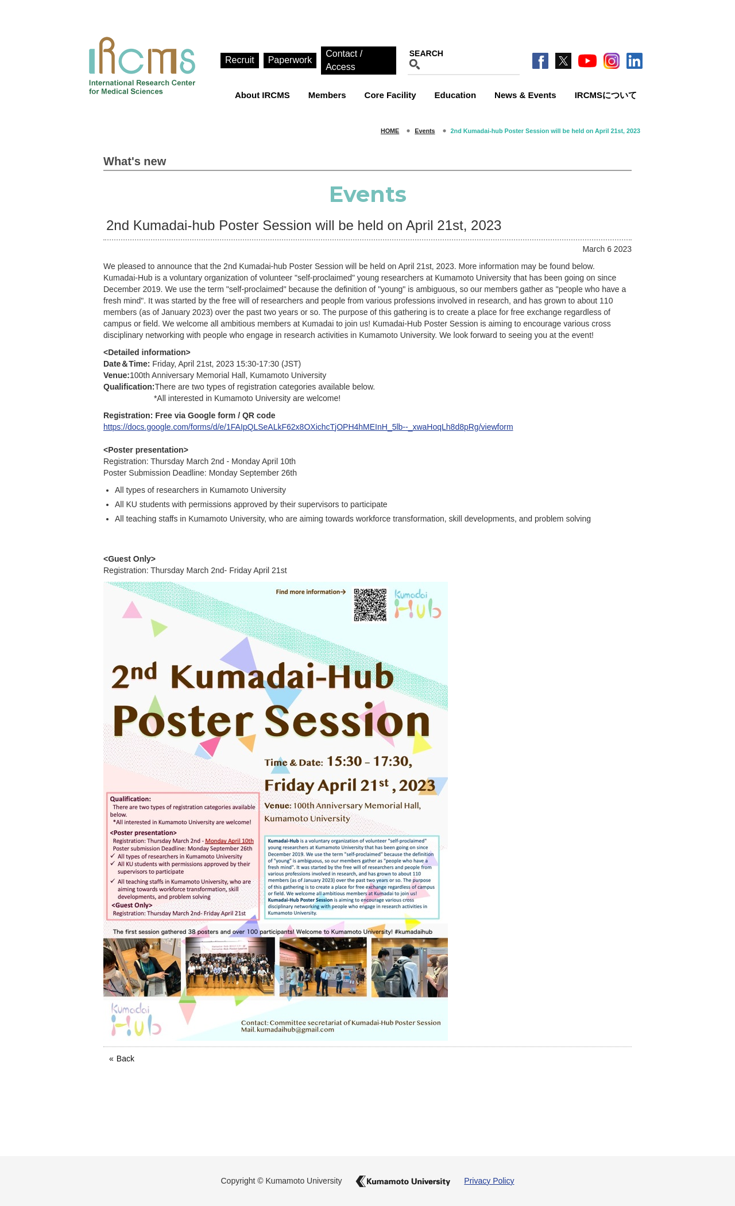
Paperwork (290, 60)
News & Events (525, 95)
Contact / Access (344, 60)
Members (327, 95)
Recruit (239, 60)
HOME (390, 130)
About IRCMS (262, 95)
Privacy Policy (489, 1180)
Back (125, 1058)
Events (425, 130)
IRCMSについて (606, 95)
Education (456, 95)
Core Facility (390, 95)
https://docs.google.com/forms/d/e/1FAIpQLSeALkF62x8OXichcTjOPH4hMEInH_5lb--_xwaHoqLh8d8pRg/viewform (308, 426)
